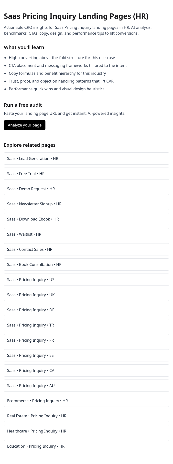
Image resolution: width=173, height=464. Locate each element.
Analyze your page (25, 125)
